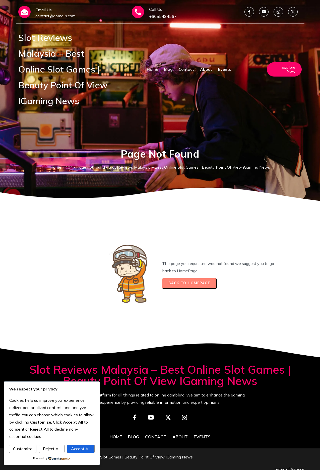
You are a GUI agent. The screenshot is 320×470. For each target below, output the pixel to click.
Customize (22, 448)
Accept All (80, 448)
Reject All (51, 448)
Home (55, 167)
